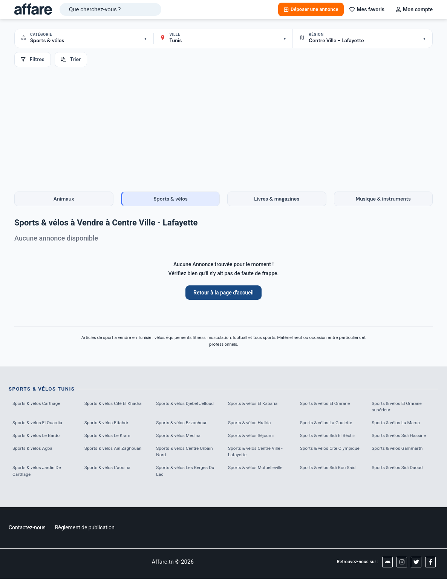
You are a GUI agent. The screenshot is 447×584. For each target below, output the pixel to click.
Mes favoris (366, 9)
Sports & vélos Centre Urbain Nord (187, 455)
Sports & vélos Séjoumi (253, 438)
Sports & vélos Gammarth (399, 451)
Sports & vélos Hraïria (251, 425)
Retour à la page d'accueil (223, 293)
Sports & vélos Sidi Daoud (399, 472)
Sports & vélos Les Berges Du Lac (184, 476)
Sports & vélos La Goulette (328, 425)
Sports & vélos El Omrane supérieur (399, 407)
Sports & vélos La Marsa (398, 425)
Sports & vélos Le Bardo (38, 438)
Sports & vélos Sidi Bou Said (330, 472)
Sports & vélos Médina (180, 438)
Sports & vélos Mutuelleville (258, 472)
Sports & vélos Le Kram (109, 438)
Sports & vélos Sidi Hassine (401, 438)
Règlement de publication (85, 533)
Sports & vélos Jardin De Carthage (39, 476)
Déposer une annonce (311, 9)
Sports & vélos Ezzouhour (183, 425)
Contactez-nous (27, 533)
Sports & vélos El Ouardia (39, 425)
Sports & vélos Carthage (38, 404)
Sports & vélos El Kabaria (255, 404)
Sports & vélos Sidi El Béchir (330, 438)
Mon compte (414, 9)
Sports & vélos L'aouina (109, 472)
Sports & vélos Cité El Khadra (107, 407)
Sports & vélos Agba (34, 451)
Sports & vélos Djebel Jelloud (179, 407)
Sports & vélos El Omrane (327, 404)
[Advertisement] (223, 123)
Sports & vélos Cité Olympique (320, 455)
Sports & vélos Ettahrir (108, 425)
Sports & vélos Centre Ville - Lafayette (258, 455)
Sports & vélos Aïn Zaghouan (115, 451)
